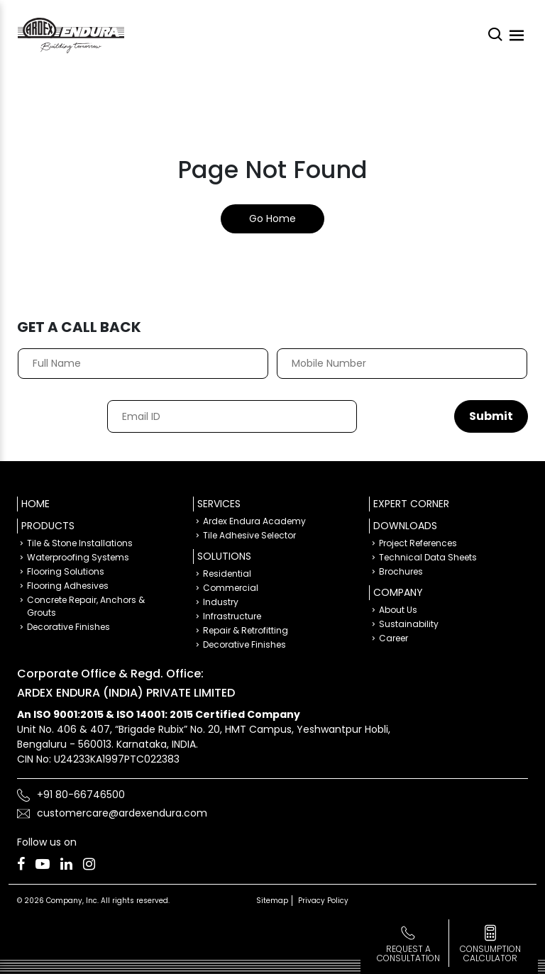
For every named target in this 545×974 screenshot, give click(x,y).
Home (35, 504)
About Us (398, 610)
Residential (227, 574)
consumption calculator (490, 953)
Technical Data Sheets (428, 557)
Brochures (401, 571)
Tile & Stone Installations (80, 543)
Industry (220, 602)
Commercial (230, 588)
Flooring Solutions (65, 571)
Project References (418, 543)
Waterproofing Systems (78, 557)
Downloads (405, 526)
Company (398, 592)
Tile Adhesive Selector (249, 535)
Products (48, 526)
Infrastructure (232, 616)
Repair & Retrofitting (245, 630)
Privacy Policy (323, 900)
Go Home (272, 218)
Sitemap (272, 900)
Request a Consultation (408, 953)
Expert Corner (411, 504)
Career (393, 638)
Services (219, 504)
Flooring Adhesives (68, 586)
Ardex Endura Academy (254, 521)
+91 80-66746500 (81, 794)
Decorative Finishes (68, 627)
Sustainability (409, 624)
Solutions (224, 556)
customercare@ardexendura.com (122, 813)
